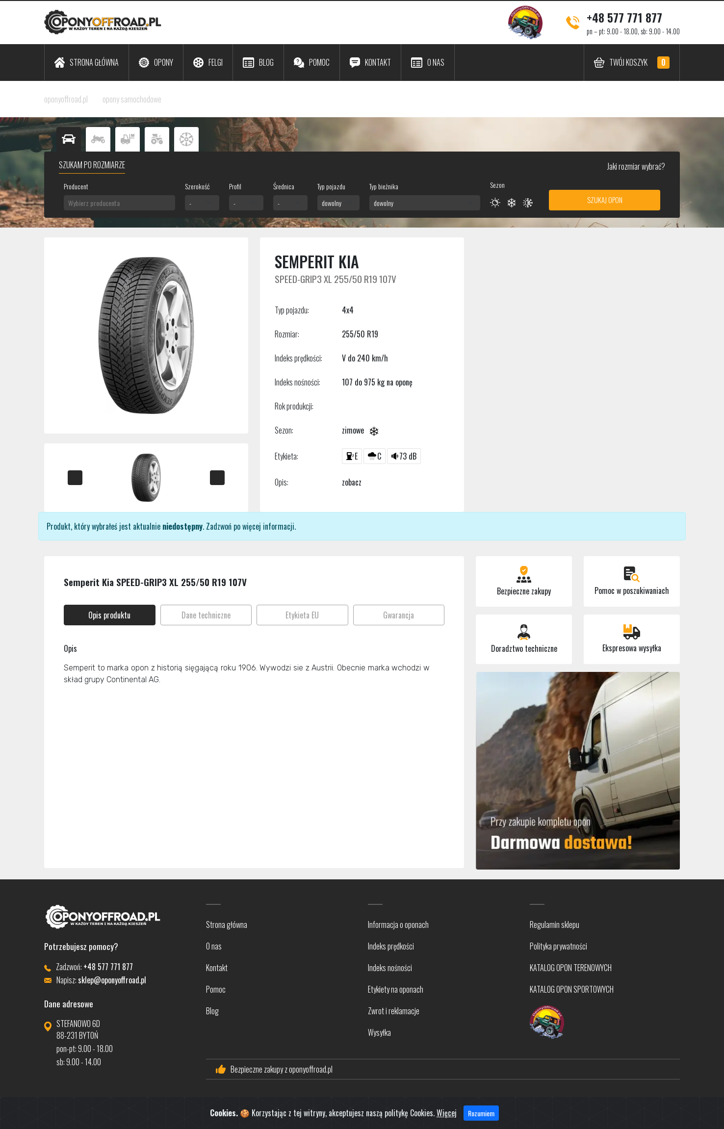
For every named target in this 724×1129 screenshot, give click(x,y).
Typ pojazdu (331, 186)
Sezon (497, 185)
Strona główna (226, 924)
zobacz (352, 482)
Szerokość (197, 186)
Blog (212, 1011)
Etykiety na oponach (395, 989)
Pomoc (216, 989)
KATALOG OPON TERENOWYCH (571, 968)
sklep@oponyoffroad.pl (112, 980)
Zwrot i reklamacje (393, 1011)
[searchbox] (119, 203)
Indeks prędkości (391, 946)
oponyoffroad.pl (66, 99)
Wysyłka (379, 1032)
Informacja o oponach (398, 924)
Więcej (447, 1123)
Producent (76, 186)
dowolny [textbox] (331, 203)
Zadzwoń (219, 526)
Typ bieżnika (383, 186)
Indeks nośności (390, 968)
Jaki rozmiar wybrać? (635, 166)
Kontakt (217, 968)
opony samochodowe (132, 99)
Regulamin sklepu (554, 924)
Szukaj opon (604, 200)
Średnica (283, 186)
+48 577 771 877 (624, 17)
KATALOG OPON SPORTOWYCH (572, 989)
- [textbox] (190, 203)
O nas (214, 946)
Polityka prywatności (558, 946)
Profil (235, 186)
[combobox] (119, 202)
